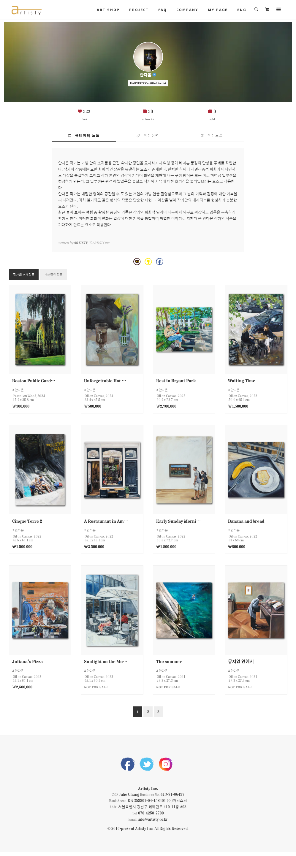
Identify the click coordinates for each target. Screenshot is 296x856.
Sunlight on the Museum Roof (106, 662)
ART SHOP (108, 9)
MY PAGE (218, 9)
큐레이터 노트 (84, 135)
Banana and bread (246, 522)
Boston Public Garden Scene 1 (34, 381)
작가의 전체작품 (27, 275)
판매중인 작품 (62, 275)
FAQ (162, 9)
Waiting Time (241, 381)
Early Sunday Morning (178, 522)
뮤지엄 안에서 (241, 662)
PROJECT (139, 9)
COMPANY (187, 9)
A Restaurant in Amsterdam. (106, 522)
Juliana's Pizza (27, 662)
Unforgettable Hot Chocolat (106, 381)
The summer (169, 662)
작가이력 (148, 135)
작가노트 (212, 135)
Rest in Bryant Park (176, 381)
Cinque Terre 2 (27, 522)
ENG (241, 9)
